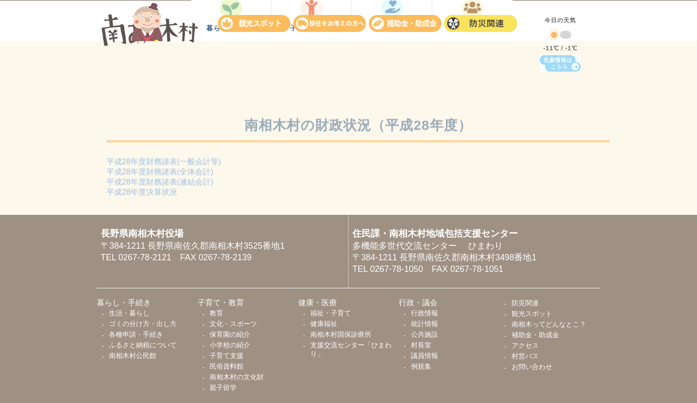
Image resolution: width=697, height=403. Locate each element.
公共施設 (424, 334)
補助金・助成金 (406, 21)
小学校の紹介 (230, 345)
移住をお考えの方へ (331, 21)
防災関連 (482, 21)
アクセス (525, 345)
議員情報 (424, 355)
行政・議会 (473, 85)
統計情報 (424, 324)
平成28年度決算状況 (141, 194)
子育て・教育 (311, 85)
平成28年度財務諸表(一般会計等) (163, 164)
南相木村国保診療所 (340, 334)
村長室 (421, 345)
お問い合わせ (532, 367)
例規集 (421, 366)
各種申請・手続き (136, 334)
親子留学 (223, 387)
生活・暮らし (129, 313)
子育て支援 (226, 355)
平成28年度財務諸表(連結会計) (159, 184)
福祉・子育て (330, 313)
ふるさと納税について (143, 345)
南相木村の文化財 (237, 377)
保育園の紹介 (230, 334)
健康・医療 (392, 85)
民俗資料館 (226, 366)
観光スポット (255, 21)
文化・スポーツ (233, 324)
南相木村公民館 (132, 355)
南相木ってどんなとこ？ (549, 324)
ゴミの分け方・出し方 (143, 324)
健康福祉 (323, 324)
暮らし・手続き (231, 85)
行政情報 (424, 313)
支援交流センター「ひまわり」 (351, 349)
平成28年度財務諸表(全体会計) (159, 174)
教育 (216, 313)
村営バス (525, 356)
